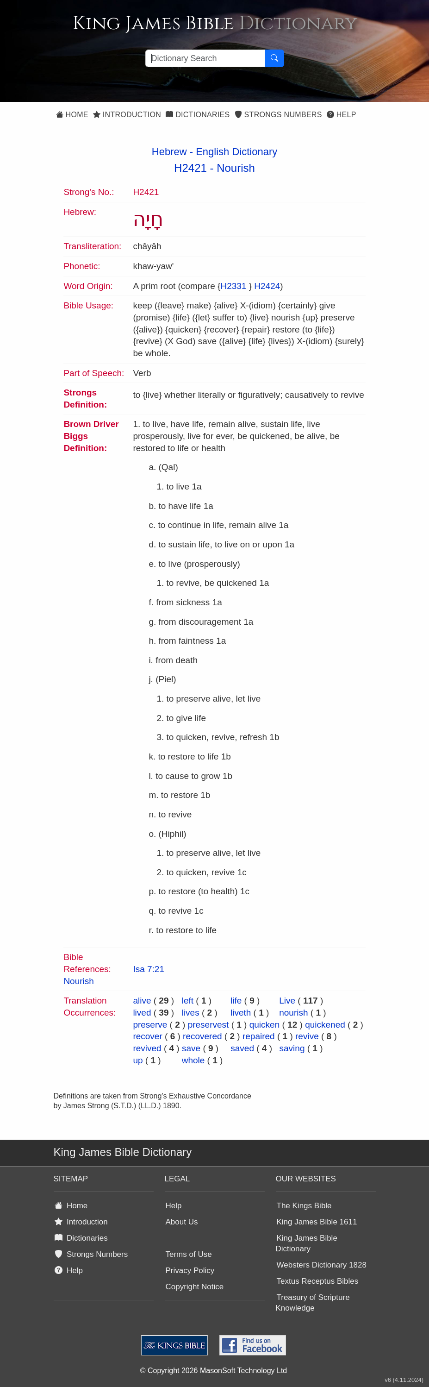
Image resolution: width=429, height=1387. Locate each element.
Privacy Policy (190, 1270)
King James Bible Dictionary (306, 1243)
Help (341, 115)
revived (147, 1048)
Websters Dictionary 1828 (322, 1265)
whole (193, 1060)
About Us (182, 1222)
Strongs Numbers (278, 115)
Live (287, 1000)
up (138, 1060)
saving (292, 1048)
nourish (293, 1012)
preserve (150, 1024)
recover (147, 1036)
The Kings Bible (304, 1205)
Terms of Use (189, 1254)
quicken (264, 1024)
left (187, 1000)
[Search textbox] (205, 58)
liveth (240, 1012)
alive (142, 1000)
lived (142, 1012)
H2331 (233, 286)
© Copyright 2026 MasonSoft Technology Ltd (213, 1370)
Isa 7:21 (148, 969)
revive (307, 1036)
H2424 (267, 286)
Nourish (236, 168)
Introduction (127, 115)
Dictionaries (198, 115)
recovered (202, 1036)
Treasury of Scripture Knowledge (313, 1302)
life (236, 1000)
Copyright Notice (195, 1286)
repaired (258, 1036)
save (191, 1048)
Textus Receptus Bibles (318, 1281)
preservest (208, 1024)
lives (190, 1012)
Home (72, 115)
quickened (325, 1024)
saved (242, 1048)
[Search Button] (274, 58)
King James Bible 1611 (317, 1222)
